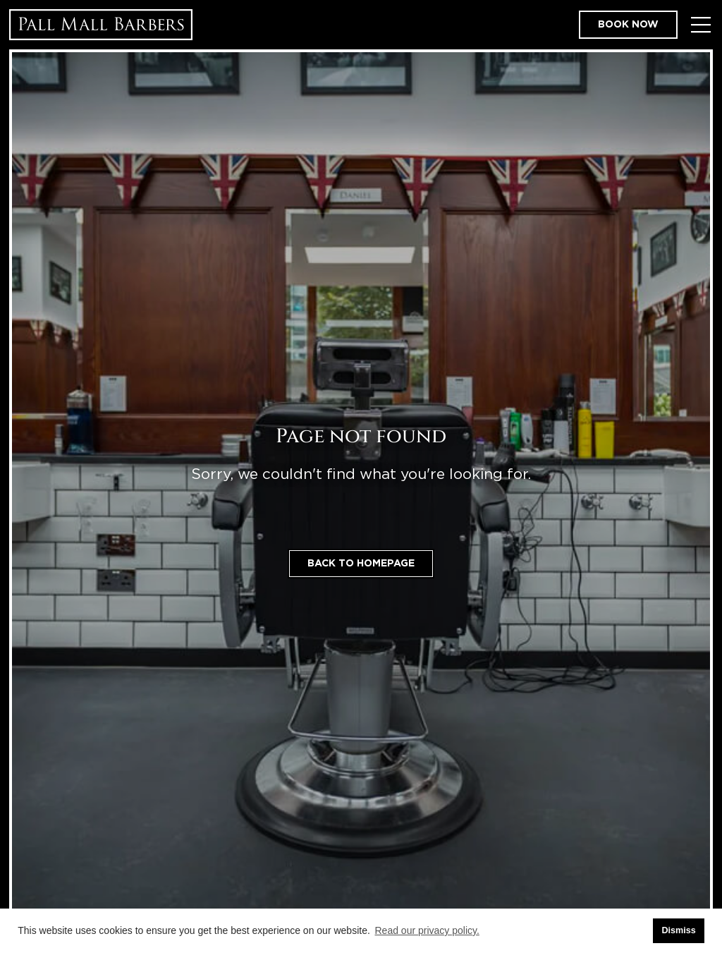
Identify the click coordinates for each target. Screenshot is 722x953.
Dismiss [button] (678, 930)
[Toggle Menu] (700, 25)
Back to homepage (361, 564)
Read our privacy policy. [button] (427, 930)
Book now (628, 25)
